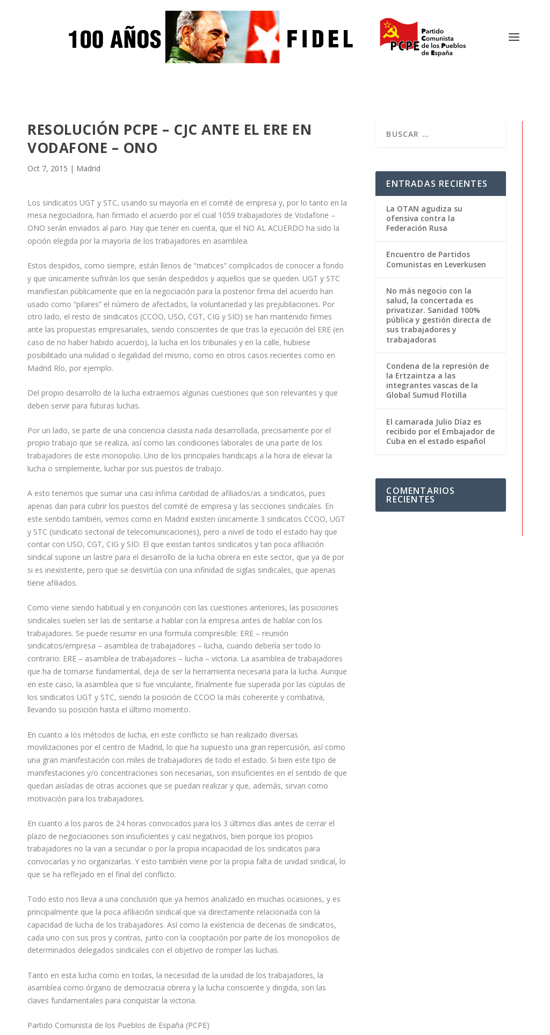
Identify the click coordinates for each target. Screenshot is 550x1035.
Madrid (88, 81)
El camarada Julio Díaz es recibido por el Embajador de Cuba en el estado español (440, 343)
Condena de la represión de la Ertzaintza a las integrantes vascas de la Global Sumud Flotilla (437, 292)
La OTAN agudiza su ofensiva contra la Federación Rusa (424, 130)
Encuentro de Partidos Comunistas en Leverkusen (436, 171)
